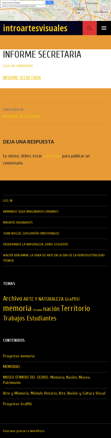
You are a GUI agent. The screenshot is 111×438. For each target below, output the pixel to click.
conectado (52, 156)
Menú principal (104, 28)
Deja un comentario (18, 66)
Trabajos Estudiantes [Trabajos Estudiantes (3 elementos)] (30, 318)
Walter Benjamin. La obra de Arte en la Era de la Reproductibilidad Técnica (54, 258)
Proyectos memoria (19, 356)
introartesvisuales (35, 28)
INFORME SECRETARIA (22, 77)
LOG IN (7, 200)
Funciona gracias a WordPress (23, 431)
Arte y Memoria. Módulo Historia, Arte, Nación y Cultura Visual (54, 393)
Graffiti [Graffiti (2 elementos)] (72, 299)
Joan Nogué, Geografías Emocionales (31, 233)
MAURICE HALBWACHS (18, 222)
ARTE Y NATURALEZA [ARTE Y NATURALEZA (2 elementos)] (43, 299)
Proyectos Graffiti (17, 403)
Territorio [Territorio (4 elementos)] (75, 308)
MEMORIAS (11, 366)
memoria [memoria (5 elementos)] (17, 308)
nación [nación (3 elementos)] (51, 309)
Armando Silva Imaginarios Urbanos (30, 211)
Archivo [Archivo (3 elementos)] (12, 298)
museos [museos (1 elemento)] (37, 310)
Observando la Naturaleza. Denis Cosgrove (35, 244)
